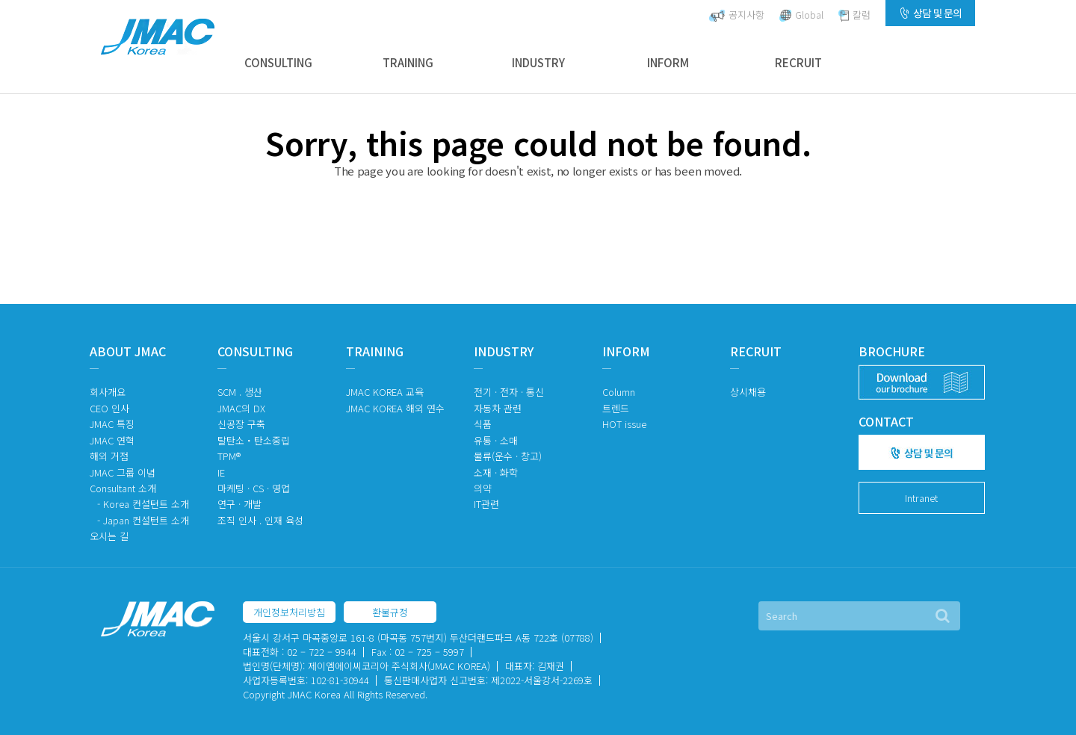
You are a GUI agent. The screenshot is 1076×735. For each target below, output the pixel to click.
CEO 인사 (109, 408)
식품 (483, 424)
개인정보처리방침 (289, 612)
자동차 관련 (498, 408)
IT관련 (486, 504)
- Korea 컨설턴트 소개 (143, 504)
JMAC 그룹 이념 (122, 472)
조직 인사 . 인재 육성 (260, 520)
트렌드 (615, 408)
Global (801, 14)
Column (618, 392)
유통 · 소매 (496, 440)
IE (221, 472)
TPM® (229, 456)
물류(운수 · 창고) (508, 456)
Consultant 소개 (123, 488)
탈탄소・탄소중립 (253, 440)
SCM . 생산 (239, 392)
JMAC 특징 (112, 424)
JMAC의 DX (241, 408)
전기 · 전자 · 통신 (509, 392)
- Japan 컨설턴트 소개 (143, 520)
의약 (483, 488)
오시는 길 (109, 536)
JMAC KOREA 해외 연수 (395, 408)
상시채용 (748, 392)
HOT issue (624, 424)
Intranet (921, 498)
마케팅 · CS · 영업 (253, 488)
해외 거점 (109, 456)
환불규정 (390, 612)
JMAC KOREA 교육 (385, 392)
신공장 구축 (241, 424)
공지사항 (736, 14)
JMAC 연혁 (112, 440)
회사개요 (108, 392)
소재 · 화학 (496, 472)
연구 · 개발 (239, 504)
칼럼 (854, 14)
